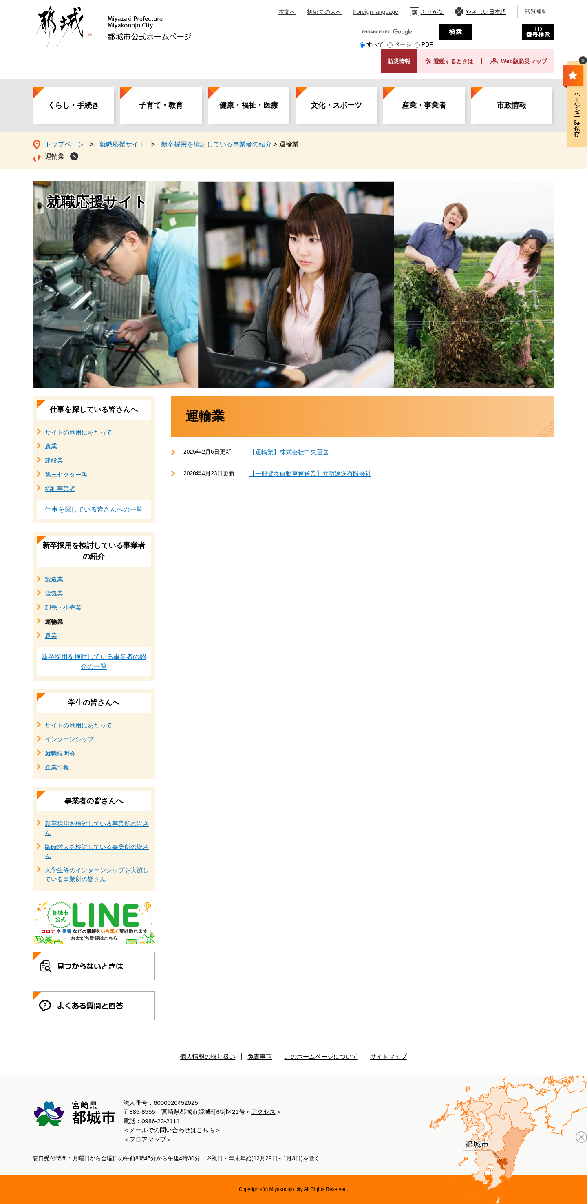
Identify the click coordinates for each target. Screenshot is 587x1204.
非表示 (583, 60)
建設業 (54, 460)
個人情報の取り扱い (207, 1056)
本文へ (287, 12)
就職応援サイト (122, 144)
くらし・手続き (73, 105)
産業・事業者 (424, 105)
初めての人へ (324, 12)
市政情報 (511, 105)
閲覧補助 (536, 11)
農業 (51, 446)
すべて (375, 44)
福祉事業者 (60, 488)
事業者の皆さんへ (93, 801)
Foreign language (375, 12)
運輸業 (54, 156)
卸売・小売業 (63, 607)
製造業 (54, 579)
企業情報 (57, 767)
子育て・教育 (161, 105)
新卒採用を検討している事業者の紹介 (216, 144)
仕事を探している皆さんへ (94, 410)
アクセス (263, 1111)
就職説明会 (60, 753)
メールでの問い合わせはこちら (172, 1129)
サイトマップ (388, 1056)
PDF (427, 44)
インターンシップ (69, 739)
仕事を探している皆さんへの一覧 (94, 509)
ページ (402, 44)
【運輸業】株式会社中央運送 (289, 451)
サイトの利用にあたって (78, 432)
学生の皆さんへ (93, 702)
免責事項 (259, 1056)
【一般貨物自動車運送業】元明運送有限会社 (310, 473)
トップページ (64, 144)
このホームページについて (321, 1056)
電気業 (54, 593)
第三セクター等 (66, 474)
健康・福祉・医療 (248, 105)
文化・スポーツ (336, 105)
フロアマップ (147, 1139)
